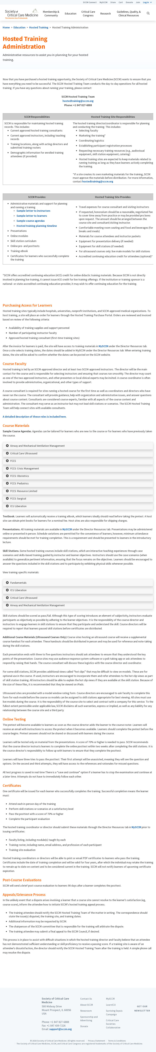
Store (113, 2)
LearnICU (111, 1004)
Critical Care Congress (88, 13)
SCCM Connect (90, 2)
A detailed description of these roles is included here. (34, 416)
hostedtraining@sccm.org (78, 101)
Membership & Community (51, 13)
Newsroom (86, 1010)
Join (138, 2)
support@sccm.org (60, 1029)
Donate (129, 2)
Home (6, 27)
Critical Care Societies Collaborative (113, 1024)
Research (105, 13)
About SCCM (86, 1004)
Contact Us (86, 998)
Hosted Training (38, 27)
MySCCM (103, 2)
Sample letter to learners (32, 215)
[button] (147, 2)
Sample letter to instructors (33, 210)
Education (70, 13)
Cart (121, 2)
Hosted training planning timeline (37, 226)
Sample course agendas (31, 221)
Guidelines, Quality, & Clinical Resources (129, 13)
